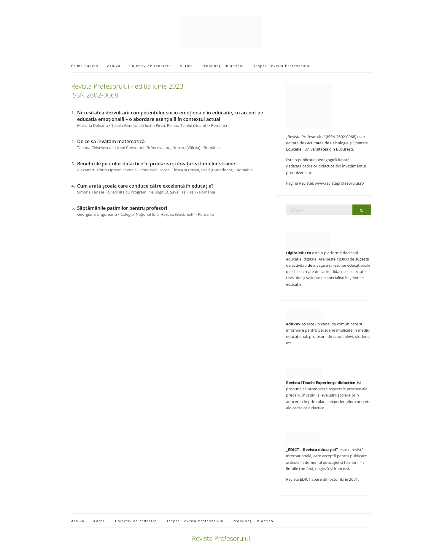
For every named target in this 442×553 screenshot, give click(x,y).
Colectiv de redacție (150, 65)
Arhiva (114, 65)
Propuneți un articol (223, 65)
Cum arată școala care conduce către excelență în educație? (145, 186)
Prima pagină (84, 65)
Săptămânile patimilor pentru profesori (122, 208)
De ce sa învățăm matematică (111, 141)
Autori (186, 65)
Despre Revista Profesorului (282, 65)
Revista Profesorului (221, 538)
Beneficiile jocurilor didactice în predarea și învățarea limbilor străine (156, 163)
